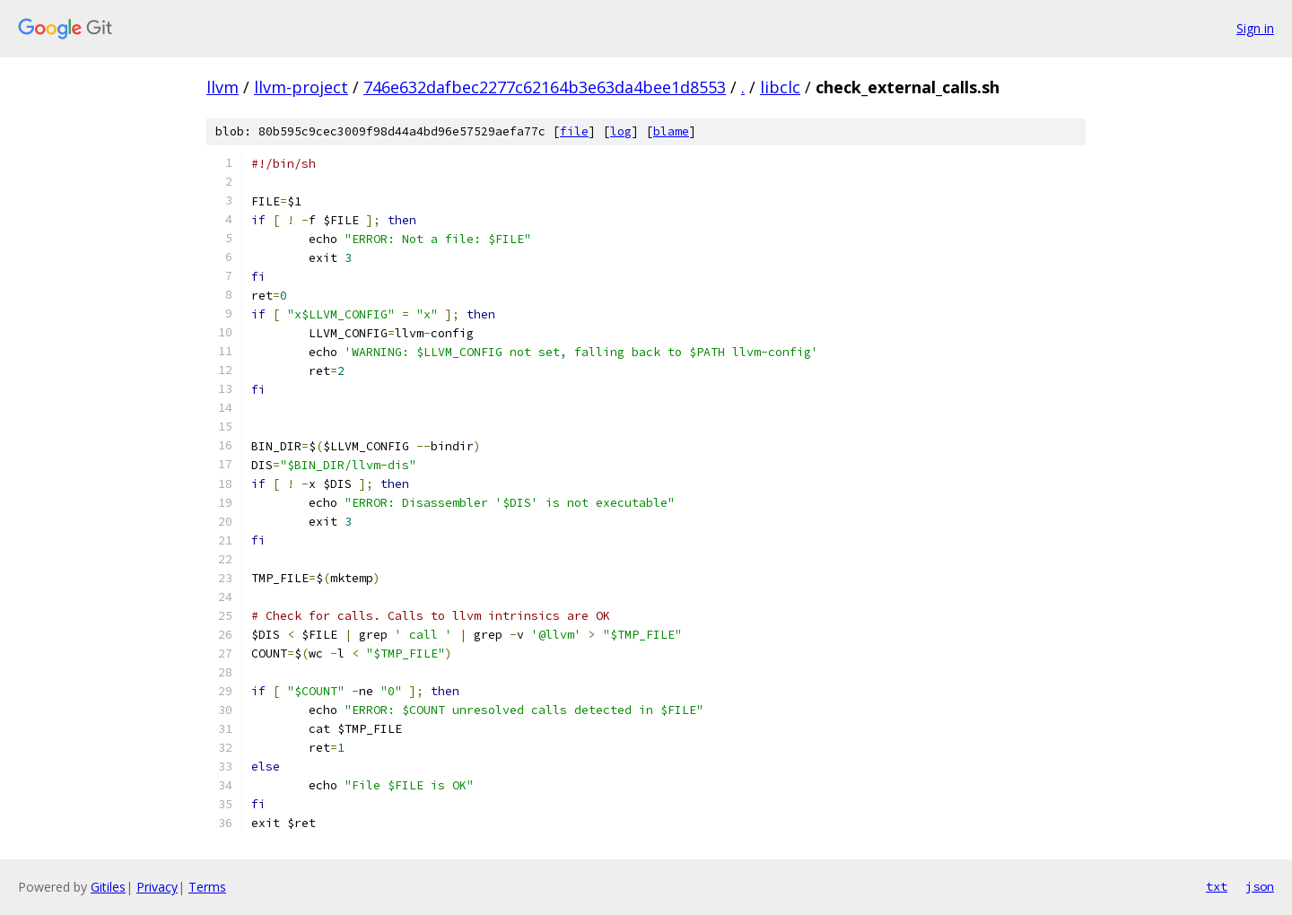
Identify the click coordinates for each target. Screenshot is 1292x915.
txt (1216, 886)
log (621, 131)
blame (671, 131)
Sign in (1255, 28)
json (1259, 886)
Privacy (157, 886)
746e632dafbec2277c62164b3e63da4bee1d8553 (544, 87)
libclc (780, 87)
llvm (222, 87)
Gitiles (108, 886)
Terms (207, 886)
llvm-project (301, 87)
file (574, 131)
